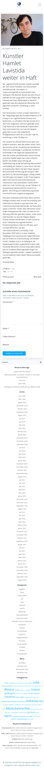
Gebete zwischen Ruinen (22, 372)
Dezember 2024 (22, 438)
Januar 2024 (22, 461)
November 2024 (22, 441)
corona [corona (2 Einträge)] (30, 683)
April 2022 (22, 519)
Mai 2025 (22, 425)
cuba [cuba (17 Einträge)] (36, 682)
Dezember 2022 (22, 499)
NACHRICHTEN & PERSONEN (22, 621)
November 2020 (22, 570)
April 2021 (22, 554)
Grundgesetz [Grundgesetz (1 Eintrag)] (24, 693)
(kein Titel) (22, 384)
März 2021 (22, 557)
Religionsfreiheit (22, 638)
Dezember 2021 (22, 532)
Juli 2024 (22, 448)
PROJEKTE (22, 634)
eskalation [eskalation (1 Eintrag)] (28, 690)
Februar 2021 (22, 561)
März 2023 (22, 493)
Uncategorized (22, 654)
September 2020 (22, 577)
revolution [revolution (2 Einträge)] (15, 716)
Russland (22, 641)
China (22, 592)
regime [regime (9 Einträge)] (8, 716)
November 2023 (22, 467)
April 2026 (22, 396)
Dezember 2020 (22, 567)
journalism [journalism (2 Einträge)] (13, 701)
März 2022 (22, 522)
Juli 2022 (22, 512)
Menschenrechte (22, 618)
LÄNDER (22, 605)
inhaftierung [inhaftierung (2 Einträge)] (5, 701)
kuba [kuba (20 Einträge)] (29, 701)
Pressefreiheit (22, 631)
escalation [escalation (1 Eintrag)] (22, 690)
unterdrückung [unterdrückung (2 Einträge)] (22, 719)
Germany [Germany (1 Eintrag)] (17, 693)
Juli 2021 (22, 548)
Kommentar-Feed (22, 669)
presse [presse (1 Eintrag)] (16, 712)
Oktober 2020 (22, 573)
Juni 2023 (22, 483)
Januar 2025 (22, 435)
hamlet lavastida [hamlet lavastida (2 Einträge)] (33, 693)
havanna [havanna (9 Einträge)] (10, 696)
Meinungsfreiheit (22, 615)
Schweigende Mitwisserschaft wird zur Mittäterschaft (22, 387)
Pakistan (22, 628)
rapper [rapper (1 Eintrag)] (37, 712)
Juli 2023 (22, 480)
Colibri (37, 765)
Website (6, 344)
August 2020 (22, 580)
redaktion (8, 49)
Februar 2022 (22, 525)
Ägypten (22, 589)
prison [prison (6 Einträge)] (31, 712)
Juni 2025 (22, 422)
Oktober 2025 (22, 409)
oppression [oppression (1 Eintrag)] (8, 712)
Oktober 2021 (22, 538)
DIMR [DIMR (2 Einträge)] (17, 690)
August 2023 (22, 477)
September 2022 (22, 506)
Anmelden (22, 663)
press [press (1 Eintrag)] (12, 712)
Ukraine (22, 650)
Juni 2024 (22, 451)
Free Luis (22, 380)
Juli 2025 (22, 419)
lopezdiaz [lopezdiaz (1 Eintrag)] (5, 704)
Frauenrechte (22, 596)
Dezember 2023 (22, 464)
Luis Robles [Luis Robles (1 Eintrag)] (34, 704)
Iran (22, 599)
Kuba (13, 269)
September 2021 (22, 541)
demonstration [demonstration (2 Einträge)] (7, 686)
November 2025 (22, 406)
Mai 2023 (22, 486)
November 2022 (22, 503)
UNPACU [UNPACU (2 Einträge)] (13, 719)
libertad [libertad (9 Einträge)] (38, 701)
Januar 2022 (22, 528)
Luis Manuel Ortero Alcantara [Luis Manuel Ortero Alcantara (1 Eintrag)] (22, 704)
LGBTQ (22, 608)
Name (6, 328)
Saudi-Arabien (22, 644)
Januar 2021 (22, 564)
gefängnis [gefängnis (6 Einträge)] (10, 693)
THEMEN (22, 647)
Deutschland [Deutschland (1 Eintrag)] (38, 686)
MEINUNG (22, 612)
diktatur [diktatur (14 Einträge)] (9, 689)
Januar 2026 (22, 402)
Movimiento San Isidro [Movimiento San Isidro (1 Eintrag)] (36, 709)
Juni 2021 (22, 551)
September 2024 (22, 444)
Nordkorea (22, 625)
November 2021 (22, 535)
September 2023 (22, 473)
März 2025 (22, 428)
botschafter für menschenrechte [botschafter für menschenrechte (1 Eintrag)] (18, 683)
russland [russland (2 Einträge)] (22, 716)
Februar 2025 (22, 431)
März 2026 (22, 399)
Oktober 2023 (22, 470)
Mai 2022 (22, 515)
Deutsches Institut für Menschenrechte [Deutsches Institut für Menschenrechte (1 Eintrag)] (23, 686)
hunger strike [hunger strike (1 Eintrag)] (35, 697)
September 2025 (22, 412)
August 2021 (22, 544)
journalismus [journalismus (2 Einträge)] (21, 701)
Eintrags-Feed (22, 666)
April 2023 (22, 490)
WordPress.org (22, 673)
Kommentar (8, 302)
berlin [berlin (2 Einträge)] (6, 683)
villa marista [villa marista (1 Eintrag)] (30, 719)
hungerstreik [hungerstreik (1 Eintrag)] (28, 697)
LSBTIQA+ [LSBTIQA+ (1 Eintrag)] (11, 704)
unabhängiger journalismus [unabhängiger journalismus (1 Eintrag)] (32, 716)
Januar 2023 (22, 496)
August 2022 (22, 509)
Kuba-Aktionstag (26, 739)
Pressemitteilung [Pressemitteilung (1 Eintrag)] (23, 712)
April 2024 (22, 454)
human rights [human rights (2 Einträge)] (19, 697)
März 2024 (22, 457)
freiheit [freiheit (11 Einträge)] (35, 689)
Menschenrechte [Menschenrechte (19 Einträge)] (18, 708)
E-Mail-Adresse (9, 336)
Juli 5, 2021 (17, 49)
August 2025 (22, 415)
